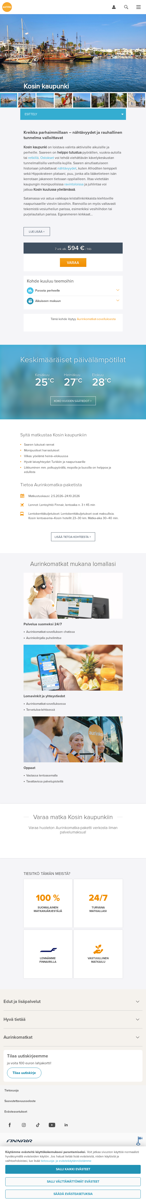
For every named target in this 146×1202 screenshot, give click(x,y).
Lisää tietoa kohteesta (72, 537)
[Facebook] (10, 1125)
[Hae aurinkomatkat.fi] (126, 7)
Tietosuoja (11, 1090)
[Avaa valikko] (138, 7)
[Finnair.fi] (19, 1141)
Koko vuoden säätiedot (71, 401)
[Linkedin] (66, 1125)
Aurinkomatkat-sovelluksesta (96, 319)
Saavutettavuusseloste (20, 1101)
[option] (73, 53)
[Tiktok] (38, 1125)
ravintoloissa (73, 184)
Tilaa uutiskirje (24, 1073)
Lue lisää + (36, 232)
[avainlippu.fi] (139, 1141)
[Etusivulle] (7, 7)
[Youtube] (52, 1125)
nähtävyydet (66, 168)
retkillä (33, 158)
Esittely (31, 114)
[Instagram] (24, 1125)
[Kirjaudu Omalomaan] (114, 7)
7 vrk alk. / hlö (73, 249)
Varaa (73, 263)
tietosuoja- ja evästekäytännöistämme (66, 1161)
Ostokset (47, 158)
